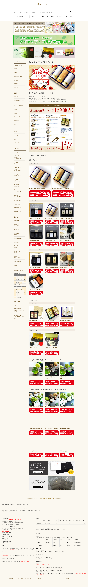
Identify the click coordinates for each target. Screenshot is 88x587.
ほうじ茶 (33, 12)
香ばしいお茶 (17, 114)
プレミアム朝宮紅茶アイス (17, 178)
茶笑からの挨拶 (17, 259)
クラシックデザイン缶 (19, 140)
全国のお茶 (16, 118)
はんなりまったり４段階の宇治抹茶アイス (18, 155)
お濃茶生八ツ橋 (17, 209)
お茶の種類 (16, 240)
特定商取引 (39, 576)
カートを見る (69, 15)
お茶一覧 (16, 94)
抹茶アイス (22, 12)
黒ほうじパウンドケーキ (17, 194)
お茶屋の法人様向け (18, 74)
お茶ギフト (28, 12)
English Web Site (18, 302)
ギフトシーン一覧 (18, 63)
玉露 (15, 126)
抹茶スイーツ (38, 12)
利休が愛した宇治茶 (17, 244)
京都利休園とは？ (18, 218)
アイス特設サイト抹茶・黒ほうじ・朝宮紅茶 (19, 315)
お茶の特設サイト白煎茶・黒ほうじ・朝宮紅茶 (19, 308)
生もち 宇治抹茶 (17, 202)
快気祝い (16, 70)
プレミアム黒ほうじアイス (17, 173)
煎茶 (15, 122)
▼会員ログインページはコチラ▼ (7, 509)
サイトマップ (76, 576)
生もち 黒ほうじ (17, 205)
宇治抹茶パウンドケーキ (17, 188)
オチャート (16, 227)
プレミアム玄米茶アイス (17, 183)
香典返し (16, 78)
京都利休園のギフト (20, 15)
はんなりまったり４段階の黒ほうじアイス (18, 167)
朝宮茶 (15, 111)
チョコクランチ (17, 198)
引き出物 (16, 81)
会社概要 (11, 576)
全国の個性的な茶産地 (17, 255)
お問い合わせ (66, 576)
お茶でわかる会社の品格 (17, 223)
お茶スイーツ (32, 15)
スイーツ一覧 (17, 150)
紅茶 (15, 137)
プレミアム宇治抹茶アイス (17, 161)
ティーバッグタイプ (18, 103)
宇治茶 (43, 12)
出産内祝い (16, 66)
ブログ (51, 15)
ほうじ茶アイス (52, 12)
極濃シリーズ (43, 15)
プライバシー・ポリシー (52, 576)
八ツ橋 (47, 12)
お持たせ (16, 85)
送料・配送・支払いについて (24, 576)
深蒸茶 (15, 129)
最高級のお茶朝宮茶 (17, 250)
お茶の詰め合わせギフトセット (19, 99)
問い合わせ (59, 15)
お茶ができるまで (18, 236)
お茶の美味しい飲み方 (17, 232)
